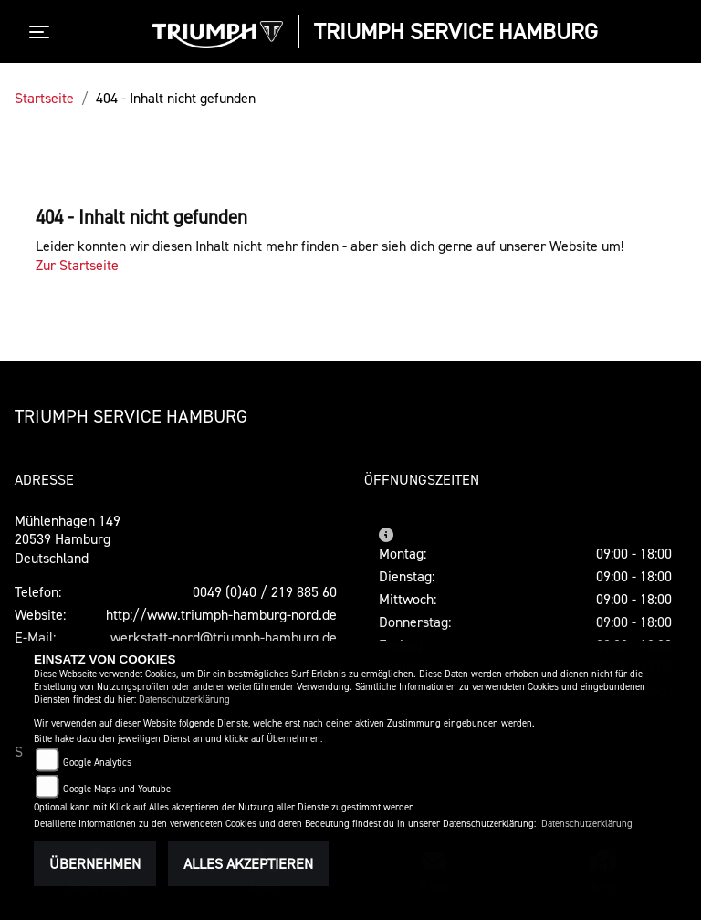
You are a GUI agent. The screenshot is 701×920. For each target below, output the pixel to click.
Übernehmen (95, 863)
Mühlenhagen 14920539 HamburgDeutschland (67, 539)
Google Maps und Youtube (117, 789)
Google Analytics (97, 762)
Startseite (44, 98)
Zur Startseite (77, 265)
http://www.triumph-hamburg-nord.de (221, 614)
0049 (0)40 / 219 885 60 (265, 591)
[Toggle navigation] (43, 32)
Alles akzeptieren (248, 863)
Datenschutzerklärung (184, 700)
